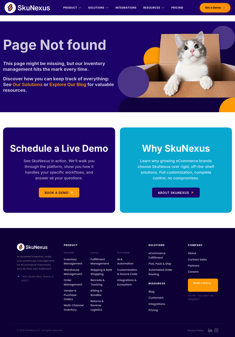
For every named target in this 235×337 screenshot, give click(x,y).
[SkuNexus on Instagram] (216, 330)
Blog (151, 291)
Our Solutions (28, 84)
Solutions (98, 8)
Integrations (126, 8)
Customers (156, 298)
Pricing (177, 8)
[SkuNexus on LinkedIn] (210, 330)
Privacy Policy (196, 330)
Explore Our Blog (67, 84)
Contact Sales (197, 259)
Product (72, 8)
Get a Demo (215, 8)
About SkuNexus (173, 193)
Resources (153, 8)
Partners (193, 266)
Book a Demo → (202, 285)
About (192, 253)
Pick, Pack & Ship (159, 264)
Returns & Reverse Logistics (97, 305)
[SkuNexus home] (36, 247)
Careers (193, 272)
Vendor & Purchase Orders (70, 295)
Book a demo (56, 193)
